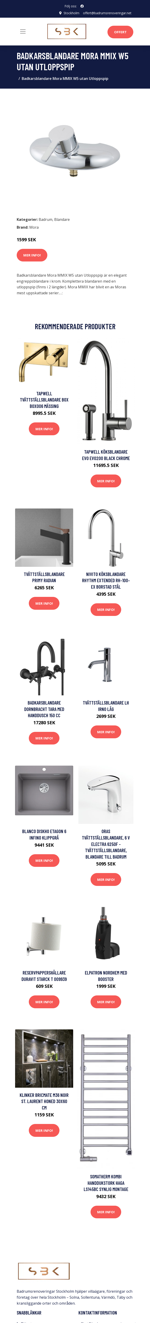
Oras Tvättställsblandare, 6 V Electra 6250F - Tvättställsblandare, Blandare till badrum (106, 843)
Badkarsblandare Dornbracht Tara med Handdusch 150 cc (44, 709)
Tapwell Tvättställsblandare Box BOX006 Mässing (44, 399)
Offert (120, 32)
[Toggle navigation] (23, 31)
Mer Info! (32, 255)
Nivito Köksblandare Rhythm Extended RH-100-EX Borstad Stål (106, 580)
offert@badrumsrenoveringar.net (107, 13)
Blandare (62, 219)
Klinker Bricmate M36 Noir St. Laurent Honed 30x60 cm (44, 1101)
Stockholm (71, 13)
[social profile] (82, 6)
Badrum (45, 219)
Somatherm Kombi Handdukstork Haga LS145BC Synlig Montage (106, 1183)
